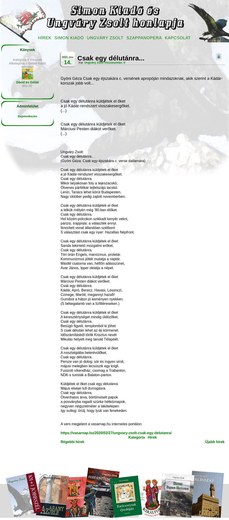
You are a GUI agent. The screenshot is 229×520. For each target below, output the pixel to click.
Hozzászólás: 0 (114, 62)
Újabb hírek (215, 442)
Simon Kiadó (69, 38)
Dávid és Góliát (27, 82)
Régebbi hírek (72, 442)
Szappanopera (144, 38)
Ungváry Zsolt (105, 38)
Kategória (136, 437)
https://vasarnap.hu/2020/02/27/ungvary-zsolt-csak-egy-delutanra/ (116, 433)
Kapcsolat (178, 38)
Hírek (44, 38)
